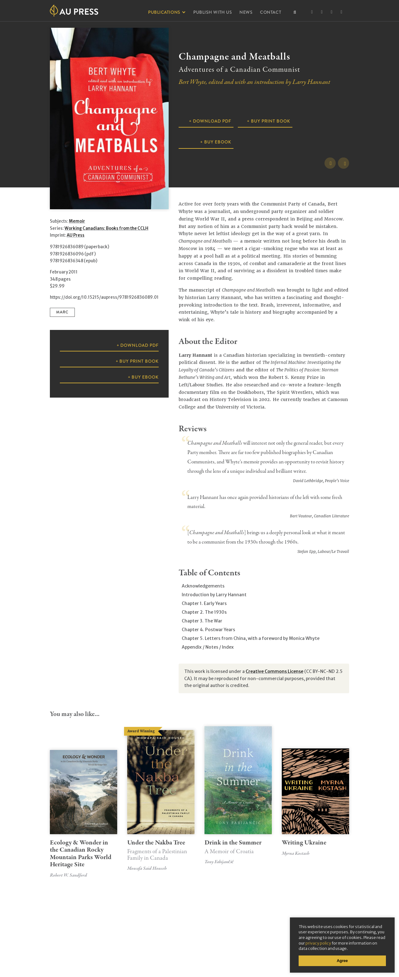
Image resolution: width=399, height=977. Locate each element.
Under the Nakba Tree (161, 850)
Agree (342, 961)
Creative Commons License (274, 671)
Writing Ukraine (304, 842)
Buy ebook (217, 142)
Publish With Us (212, 12)
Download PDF (212, 121)
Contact (270, 12)
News (245, 12)
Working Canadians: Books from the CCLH (106, 228)
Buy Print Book (270, 121)
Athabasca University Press (74, 10)
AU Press (75, 235)
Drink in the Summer (238, 846)
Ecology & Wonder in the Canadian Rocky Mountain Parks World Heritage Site (80, 853)
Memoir (77, 221)
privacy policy (318, 943)
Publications (164, 12)
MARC (62, 312)
